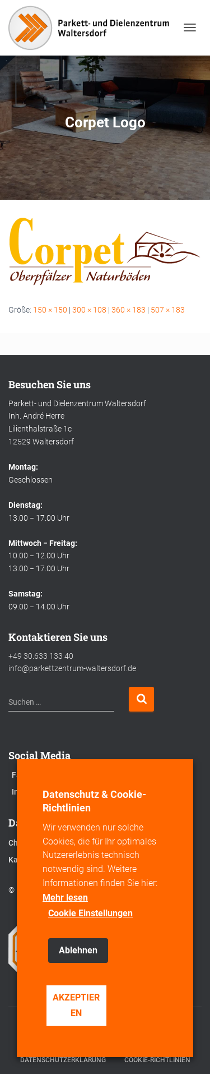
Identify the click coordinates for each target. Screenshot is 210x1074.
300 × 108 (89, 309)
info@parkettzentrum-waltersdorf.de (72, 668)
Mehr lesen (65, 897)
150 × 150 (50, 309)
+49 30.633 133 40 (40, 655)
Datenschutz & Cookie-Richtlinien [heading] (94, 801)
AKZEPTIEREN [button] (76, 1005)
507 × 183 (168, 309)
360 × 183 (128, 309)
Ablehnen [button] (78, 950)
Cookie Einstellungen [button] (90, 913)
